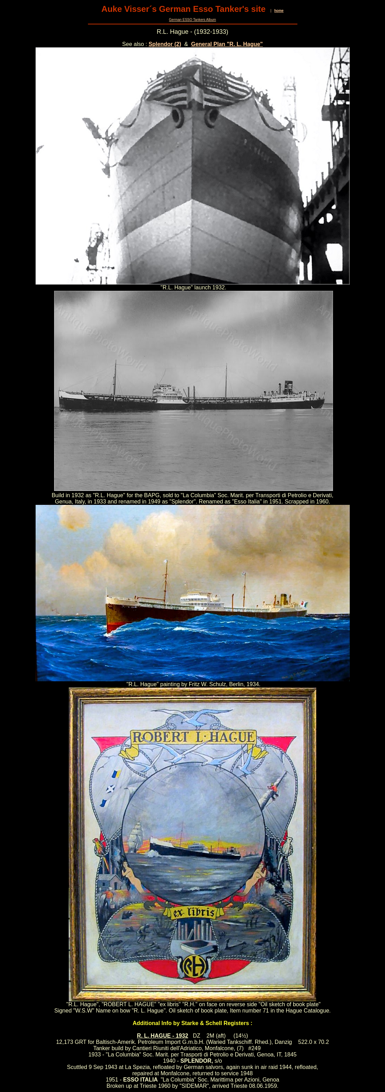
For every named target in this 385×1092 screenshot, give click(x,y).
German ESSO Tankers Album (192, 20)
